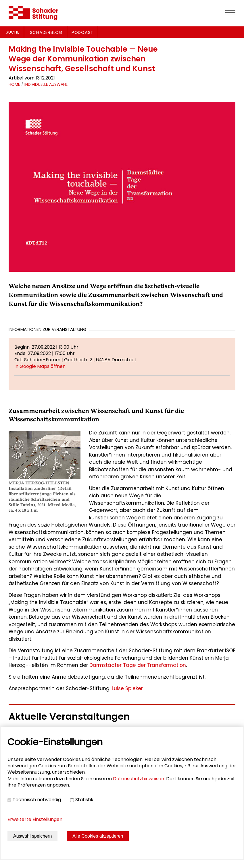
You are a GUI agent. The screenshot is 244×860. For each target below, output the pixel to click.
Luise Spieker (127, 688)
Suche (13, 32)
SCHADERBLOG (46, 32)
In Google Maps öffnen (40, 366)
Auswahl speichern (32, 836)
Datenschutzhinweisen (138, 778)
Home (14, 84)
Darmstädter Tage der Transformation (137, 665)
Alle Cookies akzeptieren (97, 836)
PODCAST (82, 32)
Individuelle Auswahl (46, 84)
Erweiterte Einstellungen (34, 819)
